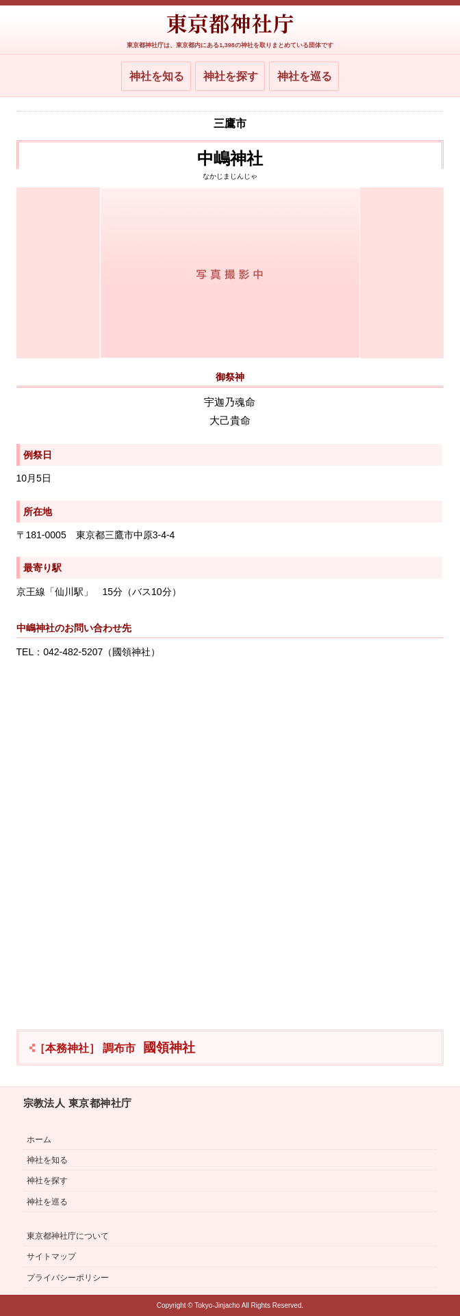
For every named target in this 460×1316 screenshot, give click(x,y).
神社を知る (156, 76)
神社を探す (230, 76)
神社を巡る (304, 76)
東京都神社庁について (68, 1236)
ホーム (39, 1139)
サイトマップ (51, 1256)
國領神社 (115, 1047)
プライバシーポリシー (68, 1277)
